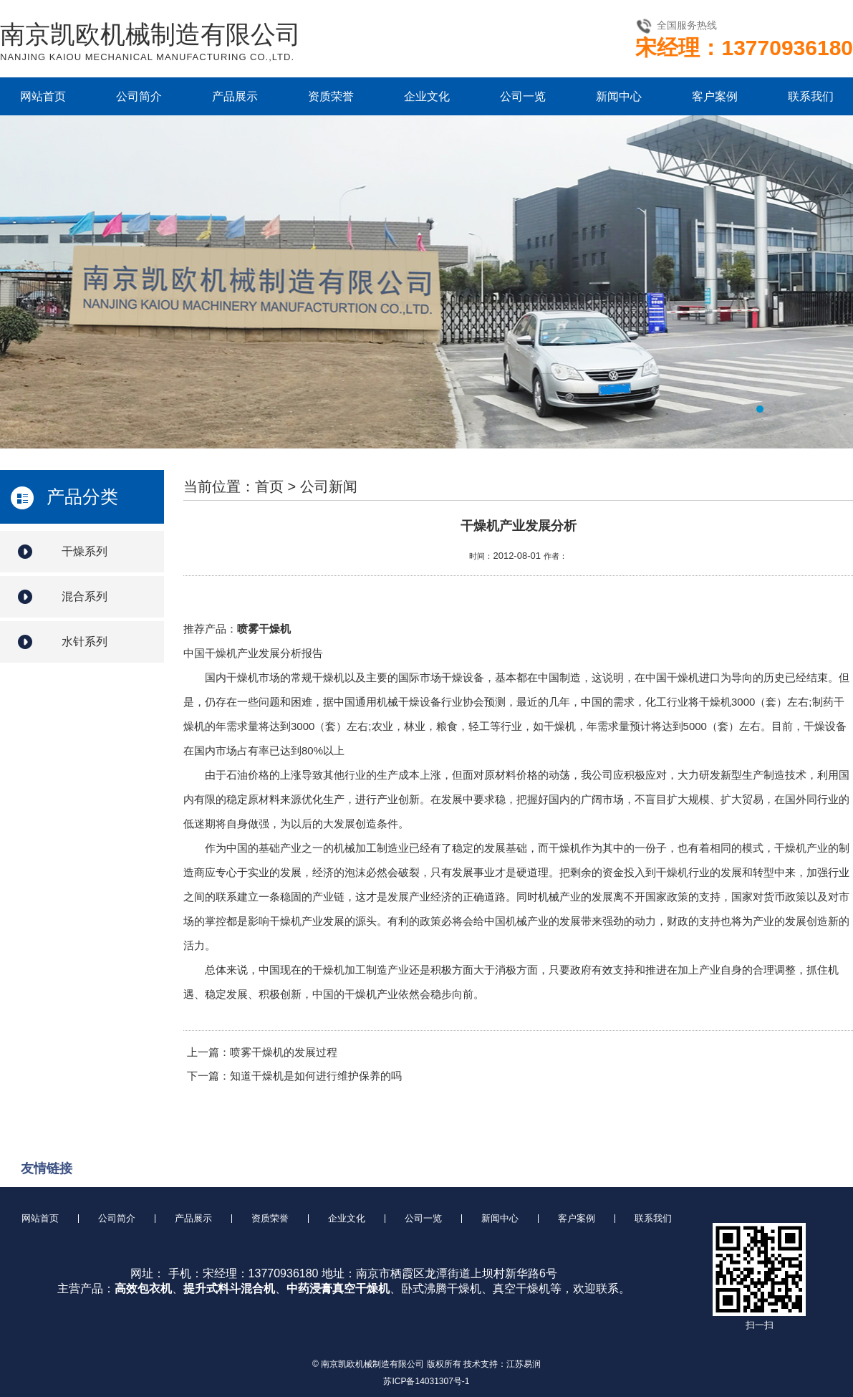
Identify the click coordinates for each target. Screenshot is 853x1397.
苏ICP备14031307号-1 (426, 1381)
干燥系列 (84, 551)
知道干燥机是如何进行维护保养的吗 (316, 1076)
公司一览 (523, 96)
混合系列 (84, 596)
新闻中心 (619, 96)
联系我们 (811, 96)
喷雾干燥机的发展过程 (283, 1052)
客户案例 (715, 96)
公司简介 (139, 96)
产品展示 (235, 96)
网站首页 (43, 96)
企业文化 (427, 96)
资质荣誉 (331, 96)
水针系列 (84, 641)
